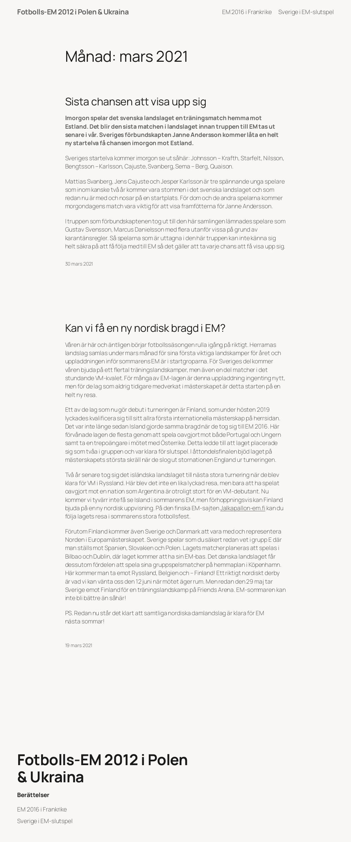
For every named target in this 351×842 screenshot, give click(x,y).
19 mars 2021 (79, 645)
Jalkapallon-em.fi (242, 508)
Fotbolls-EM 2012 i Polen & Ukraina (73, 11)
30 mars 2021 (79, 263)
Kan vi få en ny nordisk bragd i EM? (145, 328)
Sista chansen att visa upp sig (135, 101)
